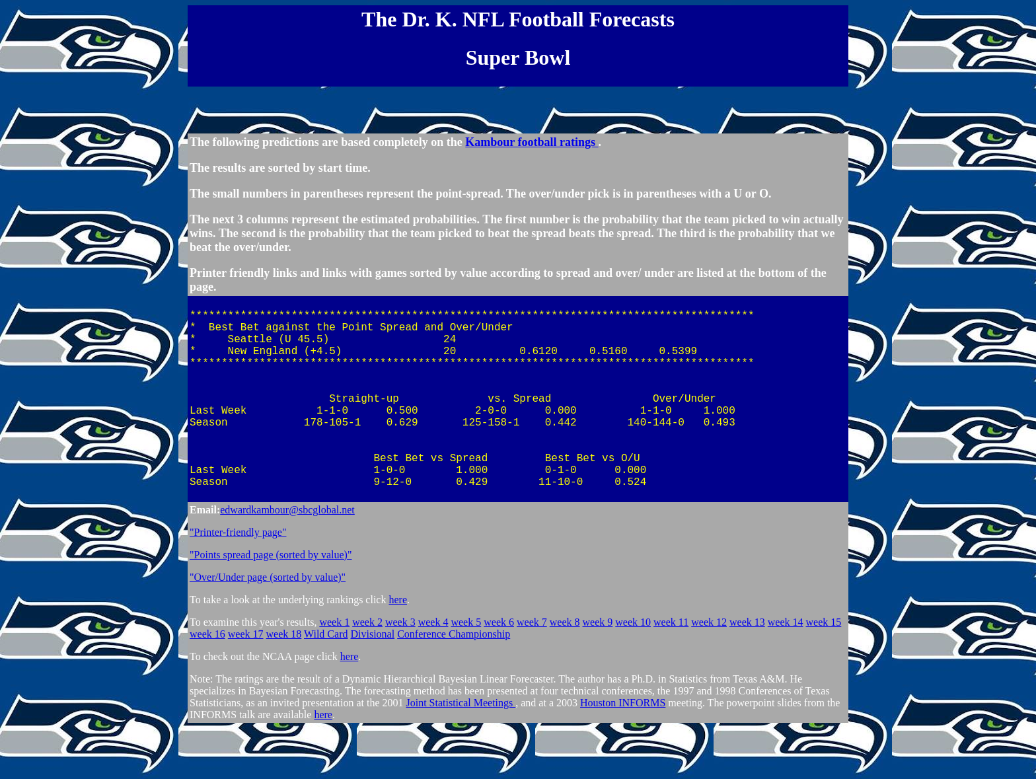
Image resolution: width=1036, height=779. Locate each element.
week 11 (670, 673)
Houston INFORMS (622, 753)
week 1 (334, 673)
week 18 (284, 684)
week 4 (433, 673)
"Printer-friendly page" (238, 583)
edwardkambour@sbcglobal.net (287, 560)
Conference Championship (453, 684)
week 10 (633, 673)
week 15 (824, 673)
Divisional (372, 684)
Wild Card (326, 684)
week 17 (246, 684)
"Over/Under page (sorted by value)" (268, 628)
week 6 (499, 673)
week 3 (400, 673)
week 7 (532, 673)
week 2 (367, 673)
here (397, 650)
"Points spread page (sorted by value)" (271, 605)
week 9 (598, 673)
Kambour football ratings (531, 148)
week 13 (747, 673)
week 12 (709, 673)
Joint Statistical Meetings (460, 753)
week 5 (466, 673)
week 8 (565, 673)
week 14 (785, 673)
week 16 (207, 684)
